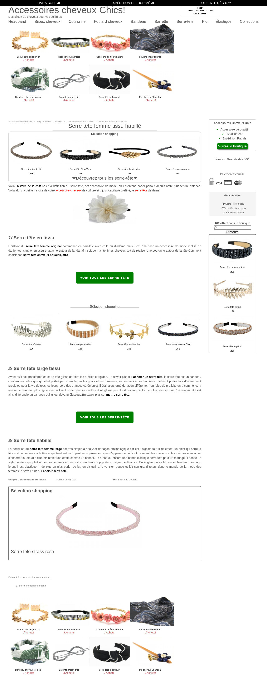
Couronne (77, 21)
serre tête (141, 190)
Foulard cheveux (108, 21)
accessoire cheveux (68, 190)
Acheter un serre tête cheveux (32, 480)
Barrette (161, 21)
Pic (204, 21)
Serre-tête (185, 21)
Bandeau (138, 21)
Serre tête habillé (235, 212)
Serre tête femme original (33, 585)
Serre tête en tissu (234, 204)
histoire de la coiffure (31, 186)
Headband (17, 21)
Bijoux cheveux (47, 21)
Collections (249, 21)
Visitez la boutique (232, 146)
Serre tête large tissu (235, 208)
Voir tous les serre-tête (104, 277)
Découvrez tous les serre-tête (105, 178)
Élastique (224, 21)
